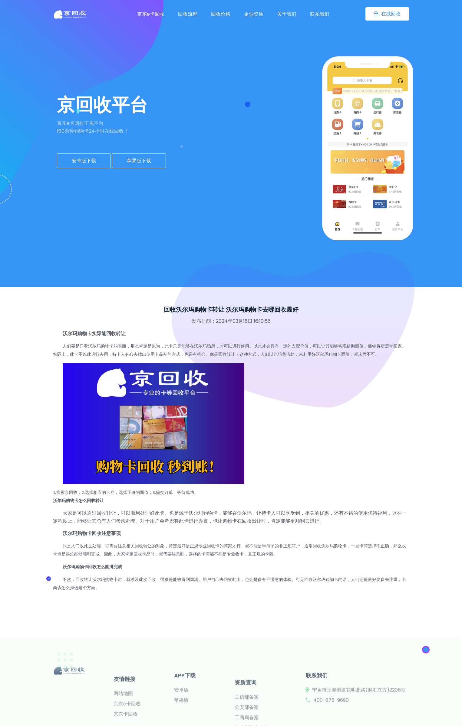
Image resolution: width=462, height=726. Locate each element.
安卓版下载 (84, 160)
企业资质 (253, 14)
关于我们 (286, 14)
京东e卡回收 (150, 14)
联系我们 (319, 14)
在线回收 (387, 13)
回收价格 (220, 14)
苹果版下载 (139, 160)
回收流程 (187, 14)
